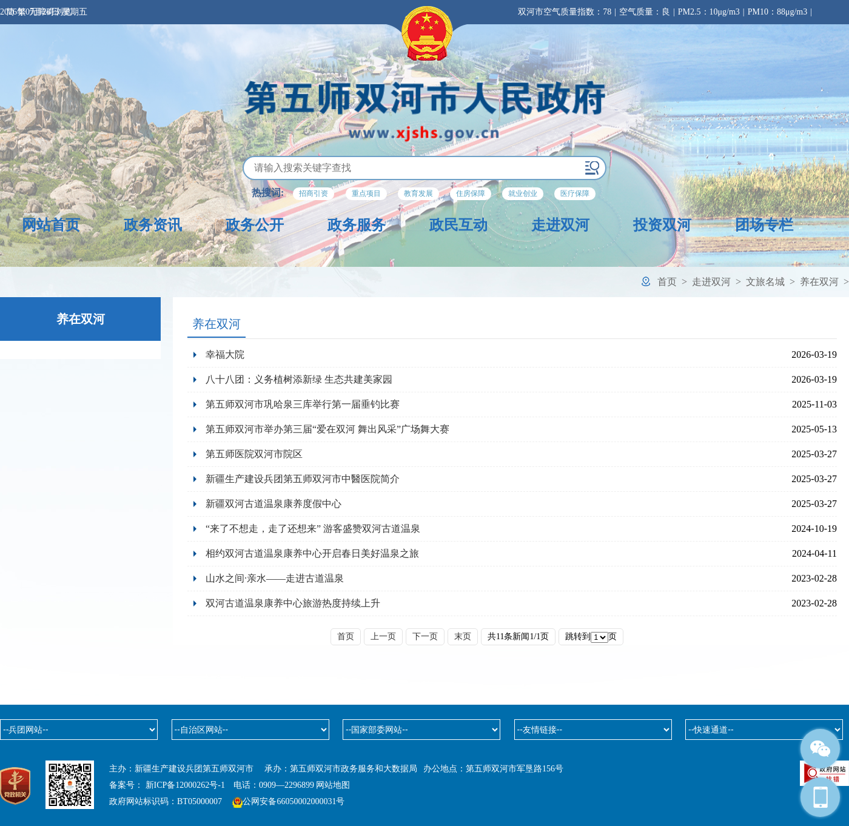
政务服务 (356, 225)
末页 (462, 636)
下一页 (425, 636)
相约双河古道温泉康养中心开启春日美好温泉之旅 (312, 553)
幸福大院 (225, 354)
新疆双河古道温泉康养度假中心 (273, 504)
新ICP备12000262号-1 (185, 785)
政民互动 (458, 225)
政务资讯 (153, 225)
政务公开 (255, 225)
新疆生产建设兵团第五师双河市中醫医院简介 (303, 479)
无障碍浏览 (50, 11)
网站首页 (51, 225)
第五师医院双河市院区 (254, 454)
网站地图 (333, 785)
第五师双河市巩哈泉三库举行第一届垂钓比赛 (303, 404)
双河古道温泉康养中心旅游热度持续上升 (293, 603)
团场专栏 (764, 225)
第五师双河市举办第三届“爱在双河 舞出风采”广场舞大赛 (327, 429)
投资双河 (662, 225)
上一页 (383, 636)
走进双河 (560, 225)
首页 (667, 282)
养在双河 (819, 282)
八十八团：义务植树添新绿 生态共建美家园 (299, 379)
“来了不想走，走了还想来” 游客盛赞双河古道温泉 (313, 528)
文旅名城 (765, 282)
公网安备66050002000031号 (293, 801)
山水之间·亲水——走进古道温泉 (275, 578)
